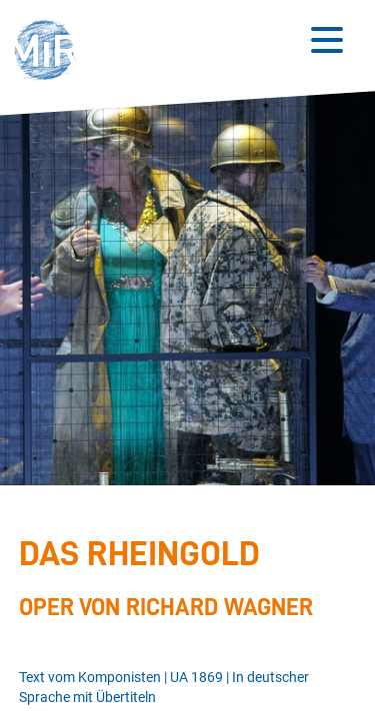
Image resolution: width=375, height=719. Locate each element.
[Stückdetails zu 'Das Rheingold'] (184, 577)
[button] (50, 52)
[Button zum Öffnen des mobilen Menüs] (327, 40)
